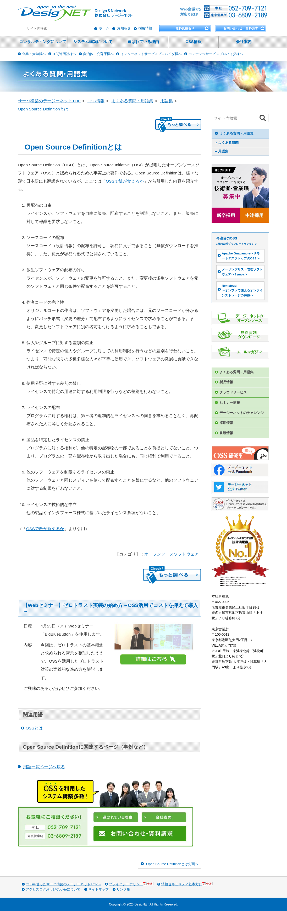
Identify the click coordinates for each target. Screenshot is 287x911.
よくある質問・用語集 (236, 133)
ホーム (104, 28)
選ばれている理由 (143, 42)
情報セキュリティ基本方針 (187, 884)
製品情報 (226, 382)
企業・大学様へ (34, 54)
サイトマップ (98, 889)
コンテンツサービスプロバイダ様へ (216, 54)
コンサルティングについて (42, 42)
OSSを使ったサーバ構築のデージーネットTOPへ (63, 884)
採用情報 (145, 28)
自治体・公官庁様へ (98, 54)
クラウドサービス (233, 392)
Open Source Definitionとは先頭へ (172, 864)
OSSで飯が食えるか (125, 181)
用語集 (223, 151)
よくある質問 (228, 143)
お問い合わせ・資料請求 (240, 28)
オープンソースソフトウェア (171, 554)
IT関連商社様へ (64, 54)
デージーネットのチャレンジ (241, 413)
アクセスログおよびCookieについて (53, 889)
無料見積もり (184, 28)
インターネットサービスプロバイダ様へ (151, 54)
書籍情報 (226, 433)
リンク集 (123, 889)
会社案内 (244, 42)
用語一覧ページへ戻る (44, 767)
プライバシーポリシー (131, 884)
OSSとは (34, 728)
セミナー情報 (229, 402)
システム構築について (93, 42)
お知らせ (124, 28)
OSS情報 (193, 42)
